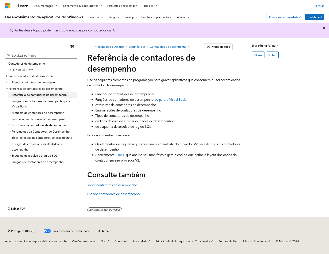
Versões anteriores (84, 241)
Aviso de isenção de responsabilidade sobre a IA (36, 241)
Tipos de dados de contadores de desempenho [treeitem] (42, 138)
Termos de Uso (228, 241)
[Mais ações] (238, 46)
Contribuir (121, 241)
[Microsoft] (8, 5)
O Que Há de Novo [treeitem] (20, 70)
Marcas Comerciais (255, 241)
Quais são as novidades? (285, 17)
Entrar (320, 6)
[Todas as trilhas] (91, 46)
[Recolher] (72, 46)
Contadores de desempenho (168, 47)
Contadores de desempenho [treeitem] (26, 63)
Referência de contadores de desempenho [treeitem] (39, 95)
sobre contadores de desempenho (112, 185)
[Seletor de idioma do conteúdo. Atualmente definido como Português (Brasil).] (21, 231)
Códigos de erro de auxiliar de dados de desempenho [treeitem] (37, 146)
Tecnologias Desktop (111, 47)
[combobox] (41, 55)
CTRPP (120, 154)
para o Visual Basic (172, 99)
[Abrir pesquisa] (310, 6)
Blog (103, 241)
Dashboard (314, 17)
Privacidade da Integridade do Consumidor (183, 241)
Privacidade (140, 241)
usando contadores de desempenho (113, 194)
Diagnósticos (137, 47)
